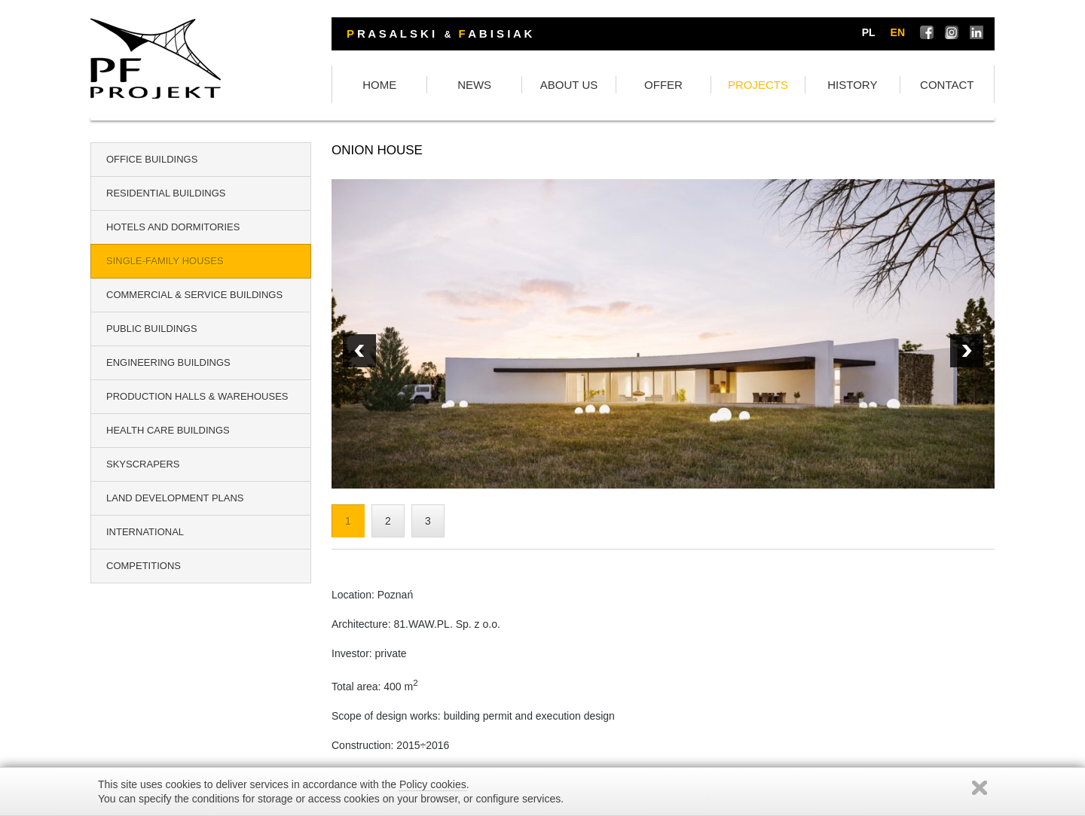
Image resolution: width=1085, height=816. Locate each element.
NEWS (474, 84)
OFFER (663, 84)
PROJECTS (758, 84)
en (898, 32)
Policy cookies (432, 784)
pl (869, 32)
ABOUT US (569, 84)
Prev (966, 350)
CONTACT (946, 84)
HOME (379, 84)
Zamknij (979, 788)
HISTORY (852, 84)
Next (359, 350)
